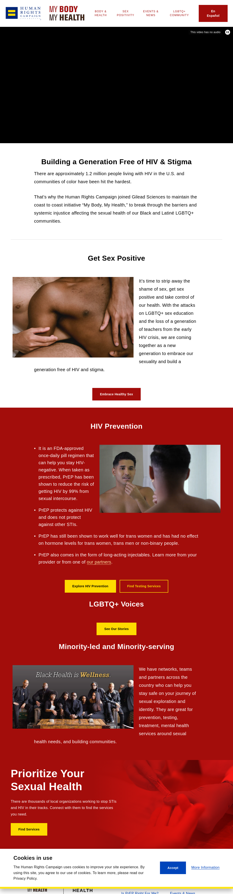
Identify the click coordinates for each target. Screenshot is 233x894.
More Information (205, 867)
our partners (99, 562)
